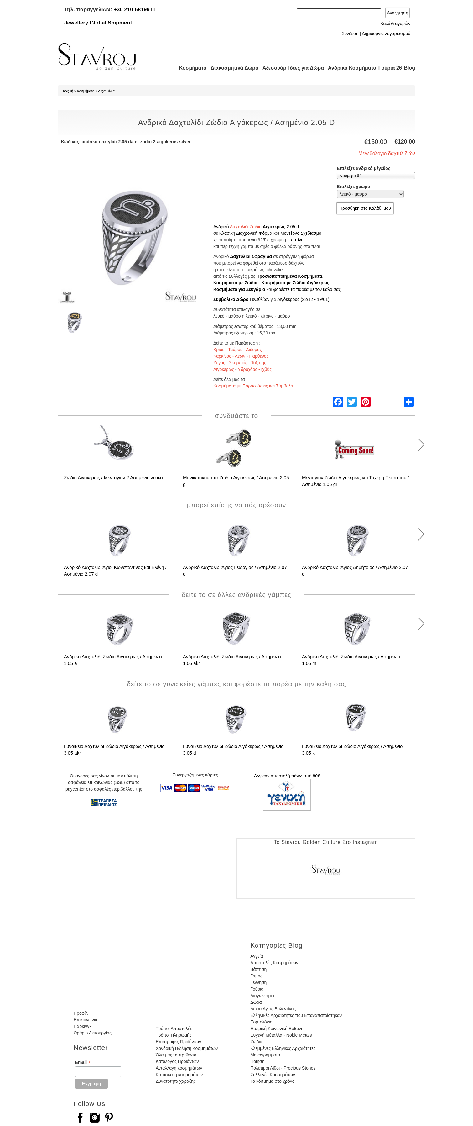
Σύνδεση (350, 33)
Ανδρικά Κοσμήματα (349, 68)
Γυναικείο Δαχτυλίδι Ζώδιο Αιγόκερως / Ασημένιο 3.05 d (233, 749)
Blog (409, 68)
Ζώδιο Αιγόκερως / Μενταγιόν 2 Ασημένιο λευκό (113, 477)
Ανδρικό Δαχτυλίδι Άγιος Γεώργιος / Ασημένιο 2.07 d (235, 570)
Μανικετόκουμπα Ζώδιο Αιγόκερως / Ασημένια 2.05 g (236, 481)
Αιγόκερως (274, 226)
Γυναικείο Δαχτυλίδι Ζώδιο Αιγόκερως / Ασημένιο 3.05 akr (114, 749)
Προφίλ (81, 1013)
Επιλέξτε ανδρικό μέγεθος (363, 168)
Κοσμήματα (191, 68)
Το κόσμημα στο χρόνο (272, 1081)
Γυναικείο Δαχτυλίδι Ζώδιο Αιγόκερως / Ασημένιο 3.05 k (352, 749)
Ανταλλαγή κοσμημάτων (179, 1068)
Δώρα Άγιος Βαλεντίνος (273, 1008)
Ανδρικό (221, 226)
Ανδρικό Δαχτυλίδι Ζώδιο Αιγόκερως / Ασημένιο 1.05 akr (232, 660)
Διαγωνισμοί (262, 995)
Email (83, 1062)
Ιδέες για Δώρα (304, 68)
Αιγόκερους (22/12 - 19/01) (303, 299)
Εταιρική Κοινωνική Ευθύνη (277, 1028)
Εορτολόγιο (261, 1021)
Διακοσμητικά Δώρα (232, 68)
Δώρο (242, 299)
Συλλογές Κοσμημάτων (272, 1074)
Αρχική (68, 91)
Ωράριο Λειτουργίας (93, 1032)
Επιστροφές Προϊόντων (178, 1041)
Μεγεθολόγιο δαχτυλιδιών (386, 153)
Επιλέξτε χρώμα (353, 186)
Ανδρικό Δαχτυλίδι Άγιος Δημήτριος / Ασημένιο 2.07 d (355, 570)
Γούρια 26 (388, 68)
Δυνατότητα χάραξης (176, 1081)
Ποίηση (257, 1061)
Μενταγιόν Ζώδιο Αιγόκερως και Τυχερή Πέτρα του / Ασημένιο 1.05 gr (355, 481)
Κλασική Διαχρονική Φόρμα (245, 233)
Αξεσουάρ (271, 68)
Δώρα (256, 1002)
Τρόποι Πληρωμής (174, 1035)
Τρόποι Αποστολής (174, 1028)
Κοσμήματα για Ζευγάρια (239, 289)
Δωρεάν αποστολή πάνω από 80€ (287, 775)
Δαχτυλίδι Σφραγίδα (251, 256)
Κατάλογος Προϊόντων (177, 1061)
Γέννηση (258, 982)
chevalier (275, 269)
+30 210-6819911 (135, 10)
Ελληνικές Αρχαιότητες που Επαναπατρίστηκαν (296, 1015)
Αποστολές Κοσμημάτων (274, 962)
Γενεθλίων (259, 299)
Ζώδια (256, 1041)
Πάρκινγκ (82, 1026)
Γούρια (256, 989)
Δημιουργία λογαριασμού (386, 33)
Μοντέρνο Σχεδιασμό (300, 233)
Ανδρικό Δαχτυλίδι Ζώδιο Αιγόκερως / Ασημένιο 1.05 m (351, 660)
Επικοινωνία (85, 1019)
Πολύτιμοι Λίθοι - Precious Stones (282, 1068)
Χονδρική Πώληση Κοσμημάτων (187, 1048)
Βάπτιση (258, 969)
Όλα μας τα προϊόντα (176, 1054)
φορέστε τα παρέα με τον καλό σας (307, 289)
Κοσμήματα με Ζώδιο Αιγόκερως (295, 282)
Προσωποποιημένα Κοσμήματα (289, 276)
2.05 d (293, 226)
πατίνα (297, 239)
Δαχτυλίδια (106, 91)
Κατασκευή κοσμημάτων (179, 1074)
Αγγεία (256, 956)
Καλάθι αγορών (395, 23)
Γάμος (256, 975)
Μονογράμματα (265, 1054)
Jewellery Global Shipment (98, 23)
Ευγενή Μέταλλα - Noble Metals (281, 1035)
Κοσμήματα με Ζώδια (235, 282)
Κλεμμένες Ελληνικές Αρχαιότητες (282, 1048)
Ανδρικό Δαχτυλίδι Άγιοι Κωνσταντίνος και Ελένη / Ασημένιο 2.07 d (115, 570)
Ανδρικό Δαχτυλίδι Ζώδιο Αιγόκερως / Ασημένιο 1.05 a (113, 660)
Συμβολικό (224, 299)
